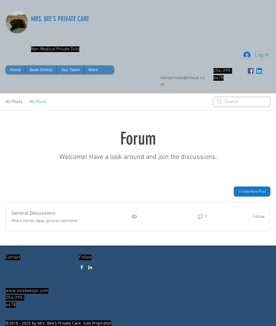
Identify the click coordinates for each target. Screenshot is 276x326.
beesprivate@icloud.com (30, 277)
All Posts (14, 102)
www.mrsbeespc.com (27, 291)
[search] (241, 102)
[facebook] (81, 267)
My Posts (37, 102)
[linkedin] (90, 267)
